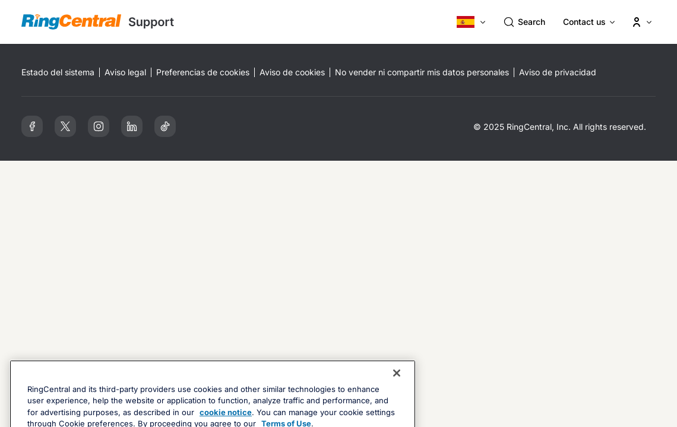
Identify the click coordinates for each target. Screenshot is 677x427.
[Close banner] (397, 398)
